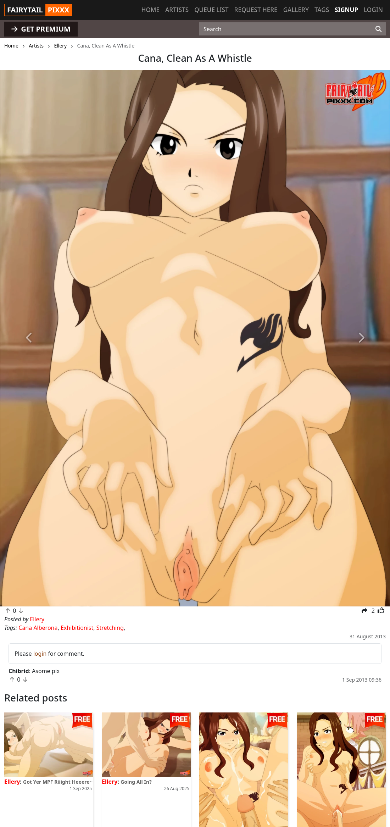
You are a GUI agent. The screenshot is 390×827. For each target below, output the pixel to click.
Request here (256, 10)
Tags (321, 10)
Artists (177, 10)
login (40, 653)
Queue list (211, 10)
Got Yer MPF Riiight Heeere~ (58, 781)
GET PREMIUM (41, 29)
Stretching (110, 628)
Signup (346, 10)
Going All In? (136, 781)
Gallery (296, 10)
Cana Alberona (37, 628)
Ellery (12, 782)
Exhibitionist (77, 628)
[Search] (378, 29)
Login (373, 10)
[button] (29, 338)
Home (150, 10)
